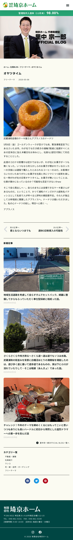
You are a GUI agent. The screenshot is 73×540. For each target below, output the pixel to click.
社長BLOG (14, 67)
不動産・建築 (10, 456)
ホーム (6, 67)
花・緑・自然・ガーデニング (17, 467)
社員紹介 (9, 460)
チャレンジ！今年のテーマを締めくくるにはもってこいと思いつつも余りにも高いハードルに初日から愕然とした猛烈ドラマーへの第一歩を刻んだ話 (36, 429)
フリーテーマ (25, 67)
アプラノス (37, 138)
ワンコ (8, 463)
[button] (67, 5)
